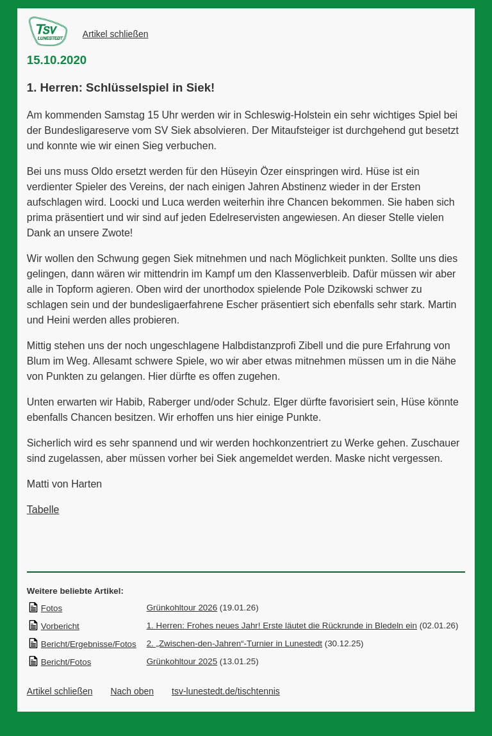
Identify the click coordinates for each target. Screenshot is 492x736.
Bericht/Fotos (60, 662)
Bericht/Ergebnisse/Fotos (82, 644)
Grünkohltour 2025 (182, 661)
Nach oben (132, 691)
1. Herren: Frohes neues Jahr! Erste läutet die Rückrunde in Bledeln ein (282, 625)
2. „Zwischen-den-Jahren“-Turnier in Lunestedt (234, 643)
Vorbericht (53, 626)
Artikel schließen (116, 34)
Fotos (45, 608)
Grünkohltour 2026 (182, 607)
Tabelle (43, 509)
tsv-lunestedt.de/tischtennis (226, 691)
